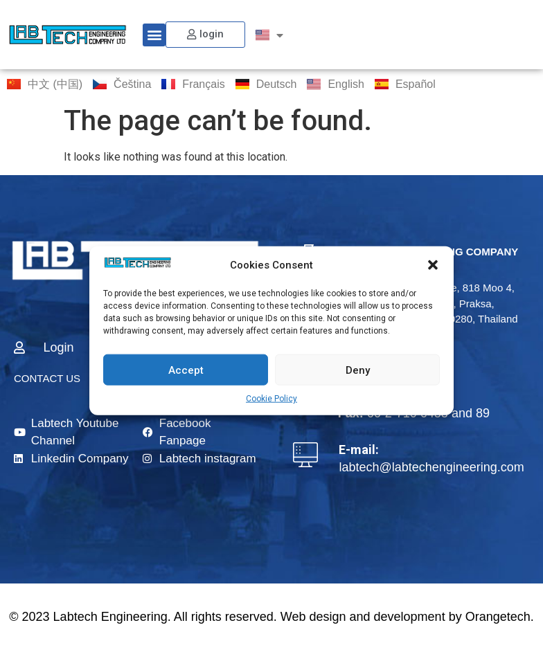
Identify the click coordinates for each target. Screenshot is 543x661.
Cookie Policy (271, 399)
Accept (186, 369)
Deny (358, 369)
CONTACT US (47, 378)
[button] (433, 265)
